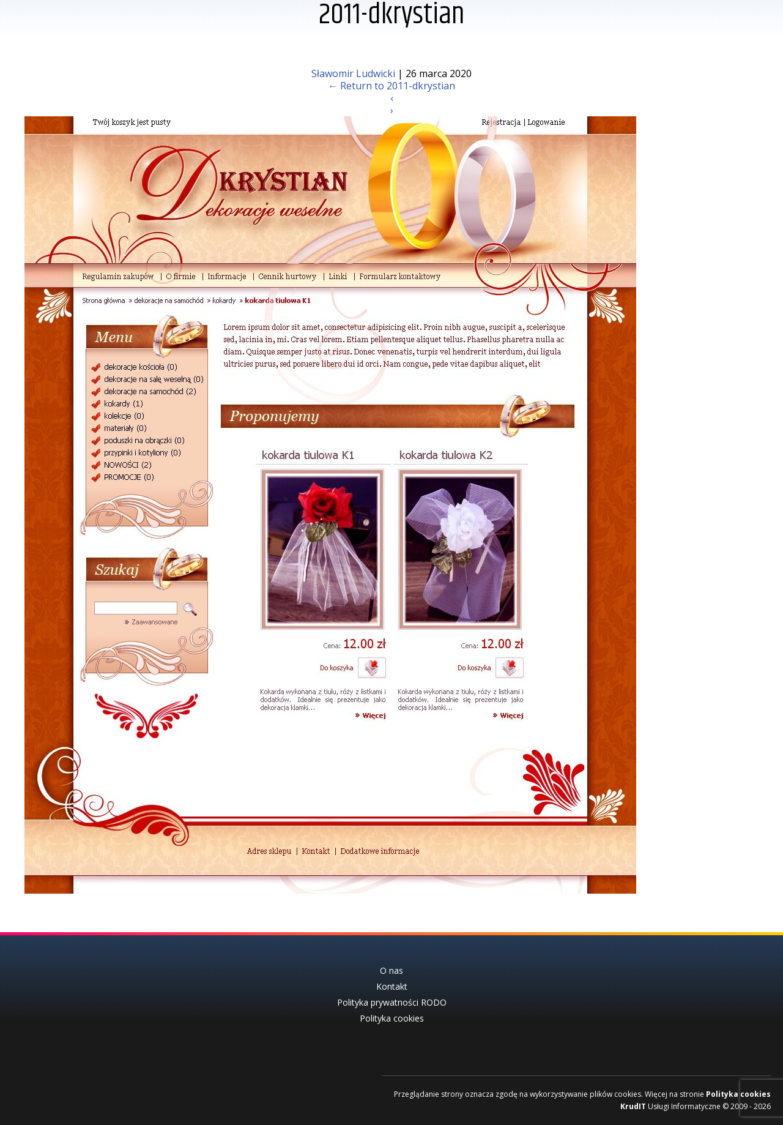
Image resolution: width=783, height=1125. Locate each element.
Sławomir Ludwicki (353, 73)
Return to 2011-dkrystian (391, 85)
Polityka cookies (738, 1094)
